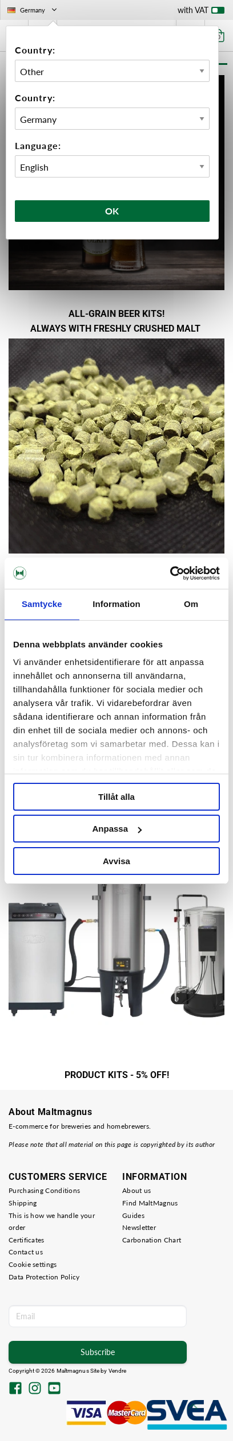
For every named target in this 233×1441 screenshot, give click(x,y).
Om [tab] (191, 604)
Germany (33, 9)
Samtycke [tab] (42, 604)
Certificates (27, 1240)
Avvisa (116, 861)
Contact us (26, 1252)
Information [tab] (116, 604)
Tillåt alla (116, 797)
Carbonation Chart (151, 1240)
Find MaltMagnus (150, 1203)
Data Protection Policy (44, 1277)
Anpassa (117, 828)
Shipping (23, 1203)
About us (136, 1190)
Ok (112, 210)
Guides (133, 1215)
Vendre (118, 1371)
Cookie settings (33, 1264)
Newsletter (139, 1227)
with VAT (201, 12)
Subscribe (98, 1352)
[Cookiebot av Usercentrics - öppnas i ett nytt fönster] (170, 573)
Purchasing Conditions (44, 1190)
